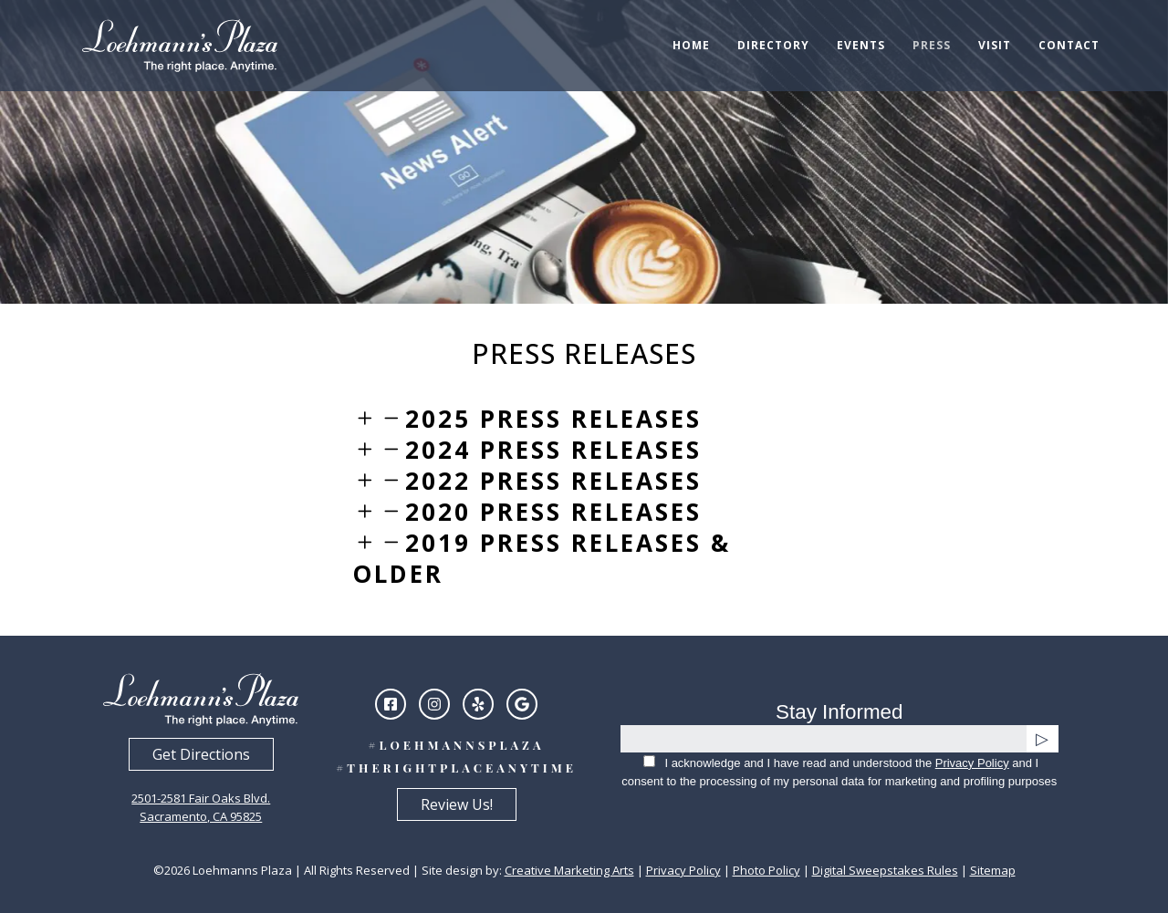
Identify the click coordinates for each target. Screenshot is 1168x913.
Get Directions (201, 754)
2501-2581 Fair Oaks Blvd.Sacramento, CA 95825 (200, 807)
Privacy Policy (972, 763)
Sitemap (993, 870)
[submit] (1042, 738)
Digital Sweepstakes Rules (885, 870)
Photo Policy (766, 870)
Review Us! (457, 804)
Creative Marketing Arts (569, 870)
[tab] (583, 418)
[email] (823, 738)
